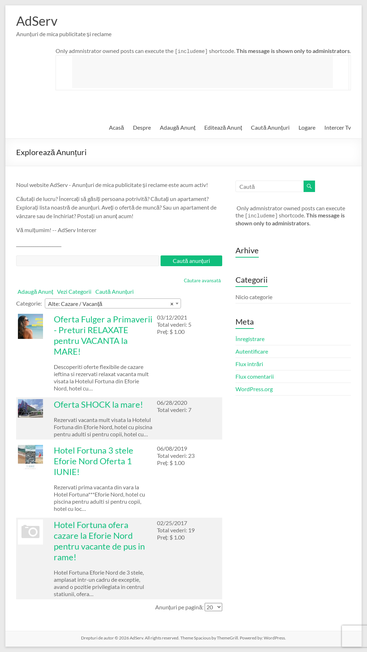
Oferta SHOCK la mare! (98, 404)
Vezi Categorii (74, 291)
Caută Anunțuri (270, 127)
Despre (142, 127)
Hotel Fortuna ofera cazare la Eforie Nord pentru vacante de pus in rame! (99, 540)
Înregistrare (249, 338)
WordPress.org (254, 388)
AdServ (36, 21)
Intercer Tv (337, 127)
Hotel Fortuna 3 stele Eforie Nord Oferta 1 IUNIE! (93, 461)
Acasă (116, 127)
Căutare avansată (202, 280)
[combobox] (113, 303)
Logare (307, 127)
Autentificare (251, 351)
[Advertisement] (202, 72)
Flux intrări (249, 363)
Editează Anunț (223, 127)
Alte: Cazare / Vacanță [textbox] (110, 304)
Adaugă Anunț (177, 127)
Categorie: (29, 303)
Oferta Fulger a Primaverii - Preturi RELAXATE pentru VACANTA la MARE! (103, 335)
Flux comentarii (254, 376)
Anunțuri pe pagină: (179, 607)
